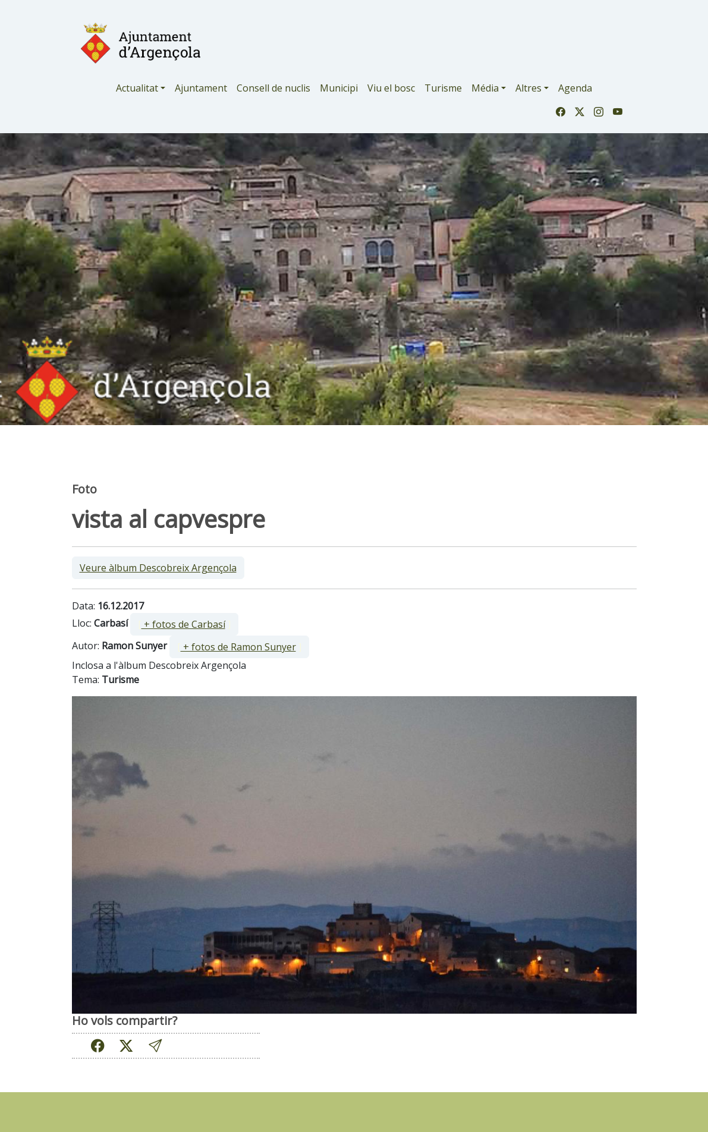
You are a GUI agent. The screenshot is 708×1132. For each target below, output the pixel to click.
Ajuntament (201, 88)
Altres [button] (528, 88)
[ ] (184, 624)
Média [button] (485, 88)
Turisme (443, 88)
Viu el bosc (391, 88)
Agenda (575, 88)
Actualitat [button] (137, 88)
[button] (155, 1046)
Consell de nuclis (273, 88)
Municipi (339, 88)
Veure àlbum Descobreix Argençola (158, 567)
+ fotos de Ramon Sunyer (238, 646)
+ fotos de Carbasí (183, 624)
